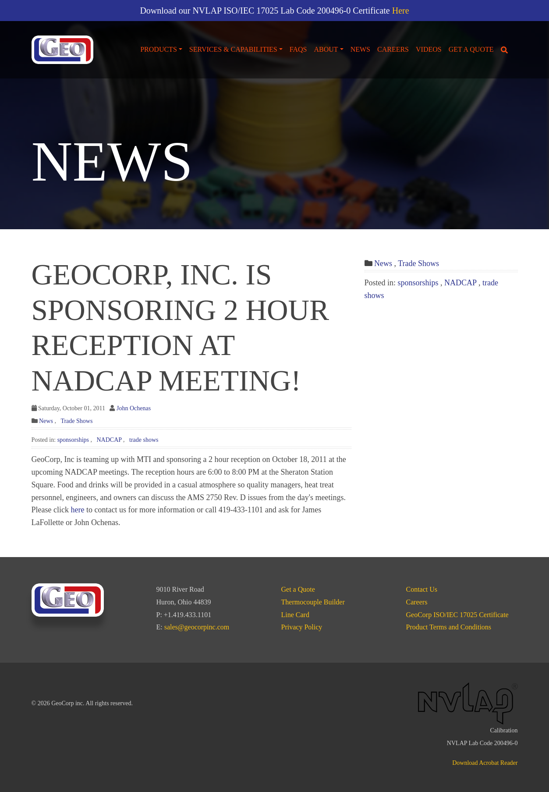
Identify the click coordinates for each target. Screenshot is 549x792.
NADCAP (108, 440)
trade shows (144, 440)
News (360, 49)
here (77, 509)
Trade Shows (76, 421)
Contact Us (422, 589)
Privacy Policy (301, 627)
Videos (429, 49)
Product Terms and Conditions (449, 627)
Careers (393, 49)
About (326, 49)
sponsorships (73, 440)
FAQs (298, 49)
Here (400, 10)
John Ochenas (134, 408)
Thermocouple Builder (313, 602)
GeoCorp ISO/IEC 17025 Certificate (457, 614)
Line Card (295, 614)
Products (158, 49)
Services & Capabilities (233, 49)
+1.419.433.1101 (187, 614)
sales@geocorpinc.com (196, 627)
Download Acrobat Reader (484, 763)
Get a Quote (471, 49)
